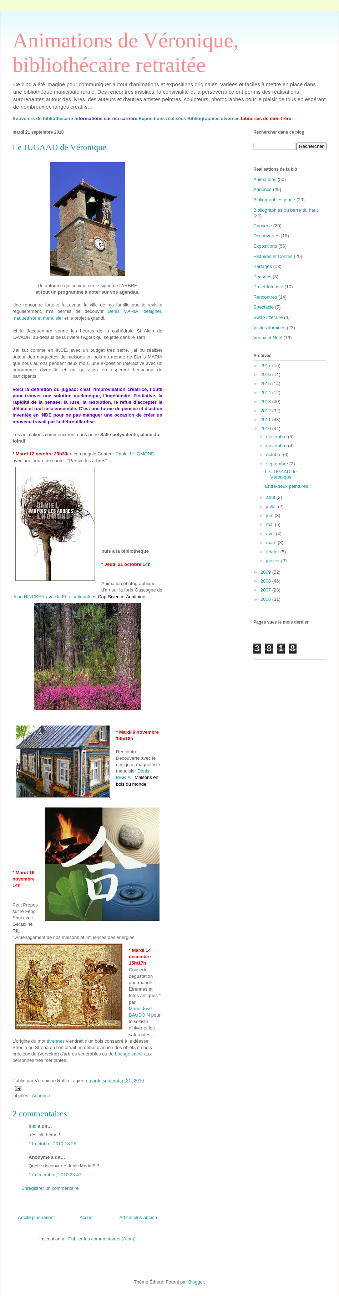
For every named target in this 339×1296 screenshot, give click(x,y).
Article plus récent (36, 1217)
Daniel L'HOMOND (134, 453)
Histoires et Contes (273, 256)
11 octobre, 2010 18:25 (52, 1143)
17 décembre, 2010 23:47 (55, 1174)
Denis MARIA (137, 777)
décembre (277, 436)
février (273, 551)
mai (270, 524)
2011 (266, 419)
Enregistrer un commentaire (50, 1188)
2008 (266, 581)
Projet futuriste (268, 286)
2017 (266, 365)
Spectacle (263, 307)
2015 (266, 383)
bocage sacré (129, 1054)
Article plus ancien (138, 1217)
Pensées (262, 276)
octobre (274, 454)
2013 (266, 401)
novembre (277, 445)
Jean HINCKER (29, 596)
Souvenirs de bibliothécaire (42, 118)
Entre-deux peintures (286, 486)
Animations (264, 179)
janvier (273, 560)
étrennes (56, 1041)
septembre (277, 463)
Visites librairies (269, 327)
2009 (266, 572)
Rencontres (265, 297)
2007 (266, 590)
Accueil (87, 1217)
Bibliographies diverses (213, 118)
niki (32, 1126)
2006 (266, 599)
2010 (266, 428)
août (271, 497)
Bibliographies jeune (274, 199)
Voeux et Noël (267, 337)
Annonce (41, 1095)
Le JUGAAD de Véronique (281, 474)
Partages (262, 266)
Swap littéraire (268, 317)
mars (272, 542)
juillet (272, 506)
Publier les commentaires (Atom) (102, 1238)
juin (270, 515)
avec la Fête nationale (69, 596)
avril (271, 533)
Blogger (196, 1282)
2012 (266, 410)
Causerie (262, 225)
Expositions (265, 246)
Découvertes (266, 235)
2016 (266, 374)
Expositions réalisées (162, 118)
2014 (266, 392)
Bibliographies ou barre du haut (285, 210)
